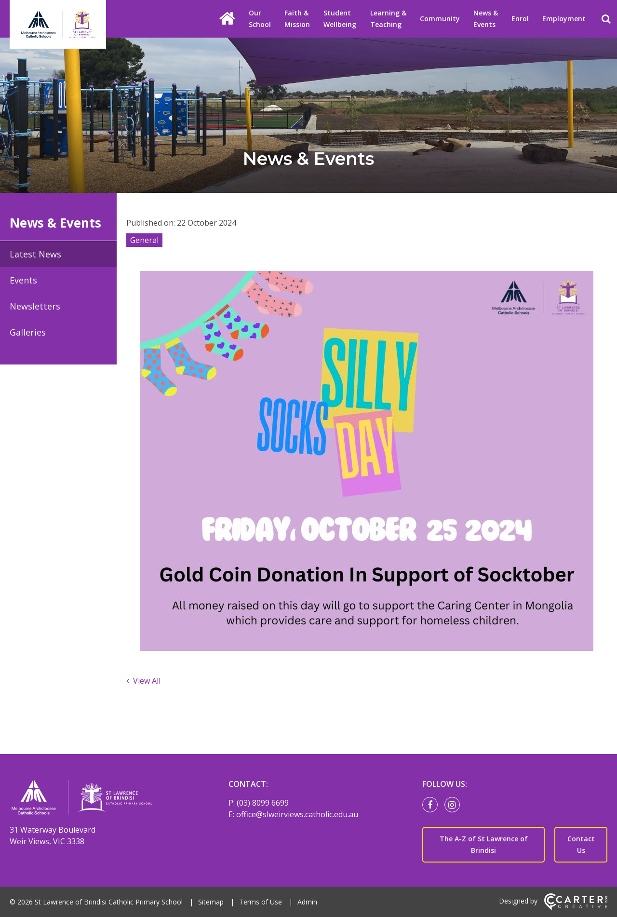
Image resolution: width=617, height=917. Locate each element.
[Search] (606, 19)
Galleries (28, 332)
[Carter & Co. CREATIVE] (575, 907)
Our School (260, 18)
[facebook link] (432, 805)
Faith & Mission (297, 18)
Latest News (35, 254)
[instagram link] (454, 805)
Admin (307, 901)
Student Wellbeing (339, 18)
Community (440, 18)
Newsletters (35, 306)
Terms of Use (260, 901)
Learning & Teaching (388, 18)
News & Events (485, 18)
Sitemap (211, 901)
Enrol (520, 18)
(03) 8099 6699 (263, 802)
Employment (564, 18)
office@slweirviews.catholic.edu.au (297, 814)
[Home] (102, 798)
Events (23, 280)
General (144, 240)
